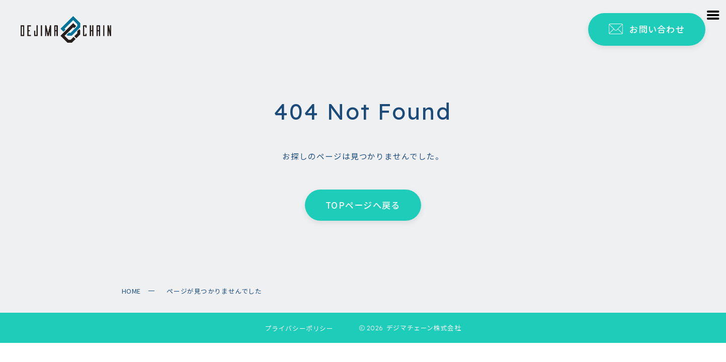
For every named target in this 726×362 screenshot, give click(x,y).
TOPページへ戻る (363, 205)
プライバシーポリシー (299, 328)
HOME (131, 291)
